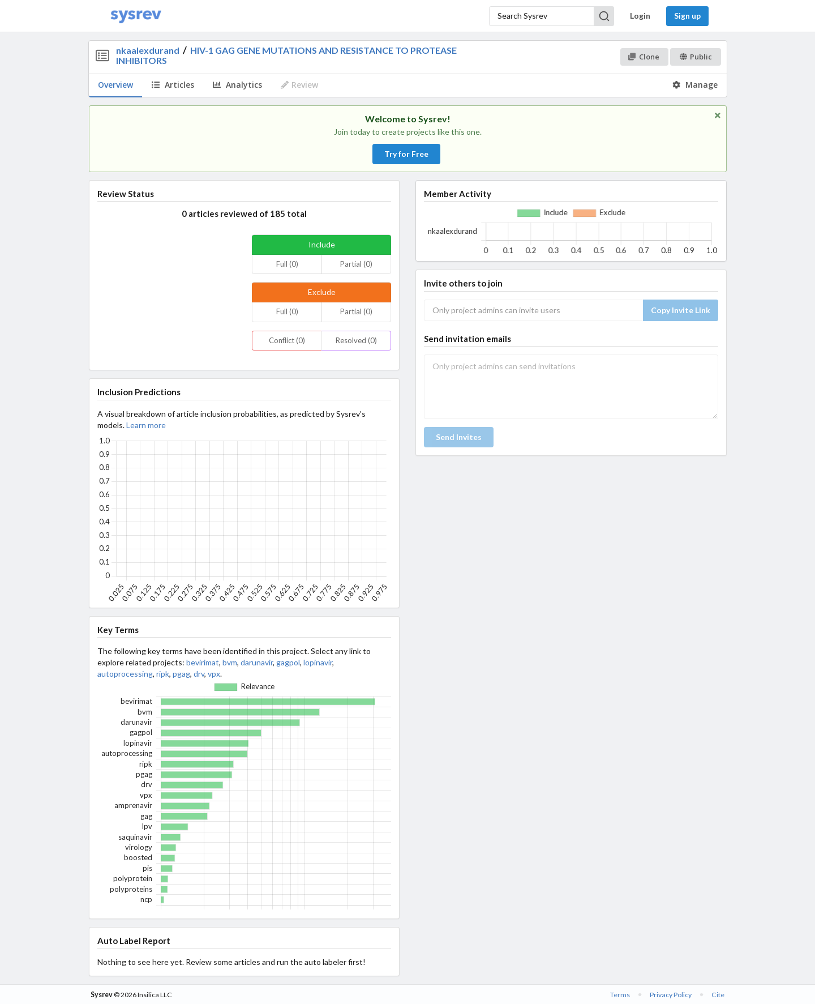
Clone (644, 57)
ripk (162, 673)
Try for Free (406, 154)
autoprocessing (125, 673)
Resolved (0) (356, 340)
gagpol (288, 662)
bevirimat (202, 662)
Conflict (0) (287, 340)
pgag (181, 673)
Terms (620, 994)
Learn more (146, 425)
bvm (229, 662)
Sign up (687, 15)
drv (199, 673)
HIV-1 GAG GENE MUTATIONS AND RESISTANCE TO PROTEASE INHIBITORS (286, 55)
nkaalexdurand (147, 50)
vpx (214, 673)
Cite (717, 994)
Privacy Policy (671, 994)
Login (640, 15)
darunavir (257, 662)
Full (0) (287, 263)
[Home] (135, 16)
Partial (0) (356, 263)
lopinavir (317, 662)
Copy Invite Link (680, 310)
